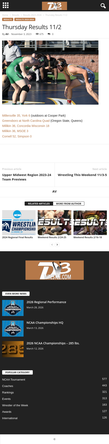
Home (5, 15)
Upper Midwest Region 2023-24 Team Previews (26, 177)
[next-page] (57, 244)
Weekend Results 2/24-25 (52, 237)
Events (6, 398)
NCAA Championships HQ (45, 323)
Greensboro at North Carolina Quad (26, 120)
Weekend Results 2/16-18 (87, 237)
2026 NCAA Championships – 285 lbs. (53, 343)
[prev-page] (52, 244)
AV (7, 34)
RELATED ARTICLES (39, 203)
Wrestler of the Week (15, 405)
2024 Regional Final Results (17, 237)
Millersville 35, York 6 (16, 115)
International (10, 418)
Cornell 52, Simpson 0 (17, 136)
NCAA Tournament (13, 379)
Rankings (8, 392)
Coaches (7, 386)
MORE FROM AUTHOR (68, 203)
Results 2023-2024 (32, 15)
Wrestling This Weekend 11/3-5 (82, 175)
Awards (6, 411)
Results (15, 15)
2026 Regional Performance (46, 302)
